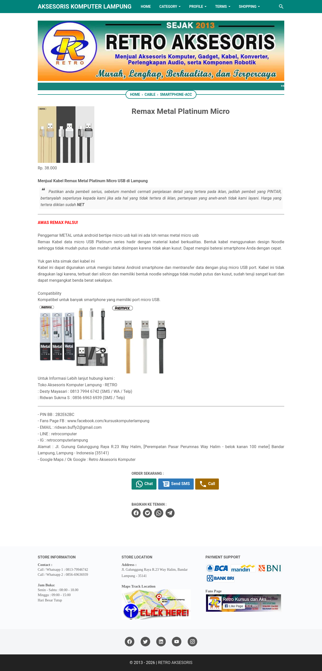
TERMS (221, 7)
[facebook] (136, 512)
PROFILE (196, 7)
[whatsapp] (158, 512)
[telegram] (170, 512)
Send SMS (176, 484)
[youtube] (176, 642)
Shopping (248, 7)
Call (207, 484)
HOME (146, 7)
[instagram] (192, 642)
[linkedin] (161, 642)
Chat (144, 484)
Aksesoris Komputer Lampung (85, 6)
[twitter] (147, 512)
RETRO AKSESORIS (175, 662)
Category (168, 7)
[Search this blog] (281, 7)
